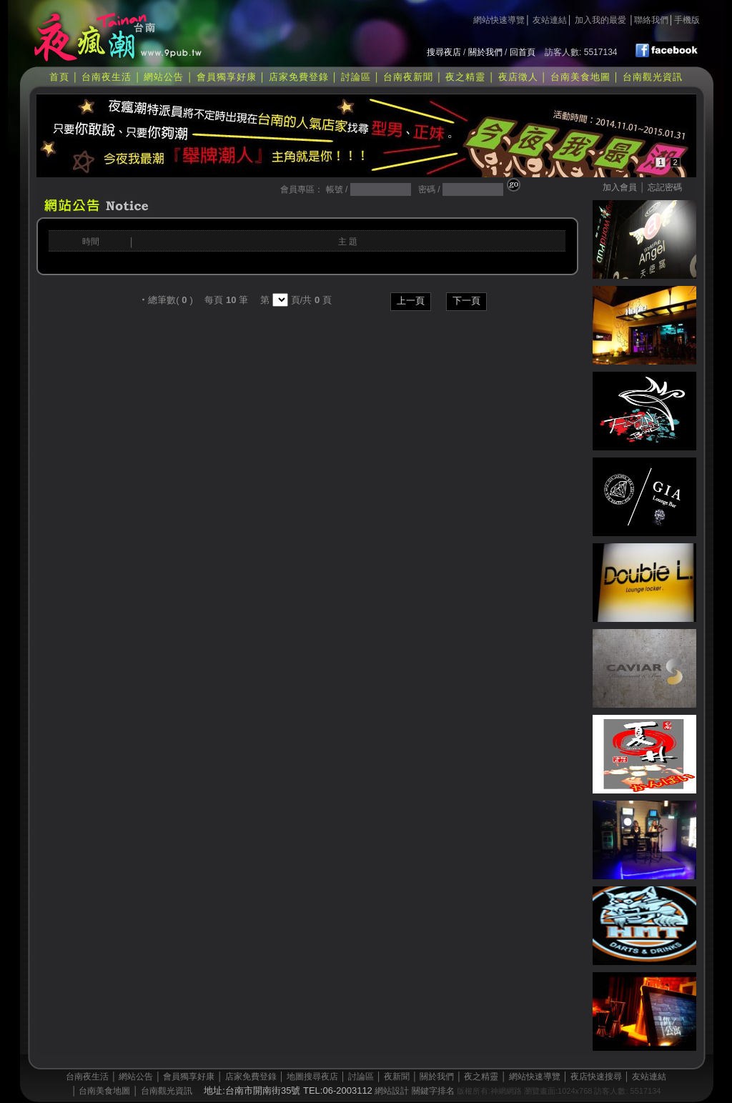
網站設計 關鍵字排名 (414, 1091)
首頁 (59, 76)
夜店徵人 (518, 76)
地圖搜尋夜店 (312, 1077)
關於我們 (485, 52)
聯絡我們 (651, 20)
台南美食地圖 (580, 76)
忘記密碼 (665, 187)
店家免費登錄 (299, 76)
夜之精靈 (465, 76)
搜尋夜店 (444, 52)
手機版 (687, 20)
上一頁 (411, 300)
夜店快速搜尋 (596, 1077)
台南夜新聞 (408, 76)
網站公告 (164, 76)
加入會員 (620, 187)
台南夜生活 (106, 76)
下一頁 (466, 300)
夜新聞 (397, 1077)
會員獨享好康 (227, 76)
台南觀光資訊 (653, 76)
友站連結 (550, 20)
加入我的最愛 (600, 20)
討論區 (356, 76)
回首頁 (522, 52)
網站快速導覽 (499, 20)
